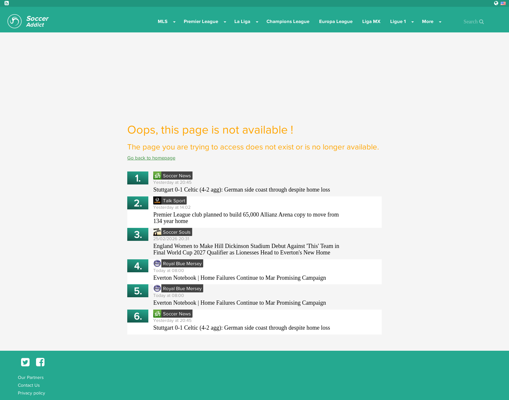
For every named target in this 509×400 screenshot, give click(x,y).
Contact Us (29, 385)
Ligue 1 (398, 21)
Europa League (336, 21)
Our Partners (31, 377)
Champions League (288, 21)
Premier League (201, 21)
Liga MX (371, 21)
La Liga (242, 21)
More (427, 21)
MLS (163, 21)
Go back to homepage (151, 157)
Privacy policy (31, 392)
